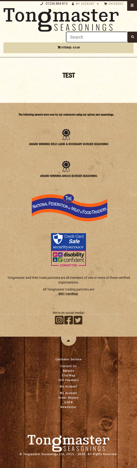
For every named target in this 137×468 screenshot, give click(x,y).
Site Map (68, 375)
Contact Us (68, 366)
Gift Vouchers (68, 380)
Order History (68, 397)
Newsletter (69, 407)
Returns (68, 371)
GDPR (68, 402)
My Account (68, 393)
